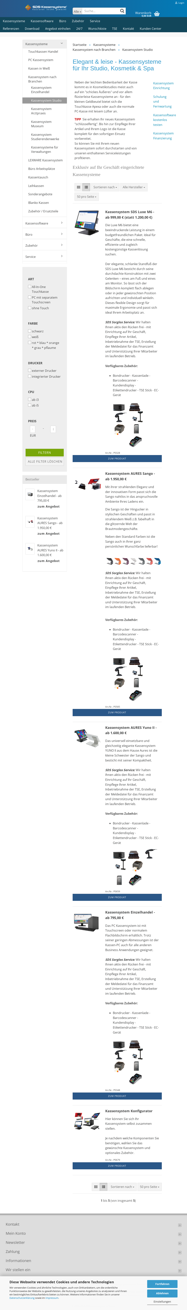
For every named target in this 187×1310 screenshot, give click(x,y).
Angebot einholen (58, 29)
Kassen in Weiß (39, 68)
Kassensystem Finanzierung (157, 135)
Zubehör (78, 21)
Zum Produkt (117, 458)
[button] (78, 187)
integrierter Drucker (44, 376)
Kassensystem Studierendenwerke (45, 137)
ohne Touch (38, 308)
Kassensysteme (14, 21)
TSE (114, 29)
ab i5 (33, 405)
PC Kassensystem (40, 60)
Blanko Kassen (38, 203)
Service (95, 21)
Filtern (44, 453)
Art (31, 279)
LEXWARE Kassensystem (45, 160)
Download (32, 29)
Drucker (35, 363)
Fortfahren (162, 1284)
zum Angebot (49, 506)
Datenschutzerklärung (22, 1298)
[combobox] (105, 187)
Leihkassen (36, 186)
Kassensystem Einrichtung (157, 85)
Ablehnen (162, 1293)
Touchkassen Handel (43, 51)
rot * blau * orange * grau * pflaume (43, 345)
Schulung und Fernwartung (157, 101)
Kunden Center (150, 29)
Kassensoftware (42, 21)
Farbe (33, 323)
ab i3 (33, 400)
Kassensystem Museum (41, 124)
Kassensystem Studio (46, 100)
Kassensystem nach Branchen (42, 79)
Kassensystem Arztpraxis (41, 111)
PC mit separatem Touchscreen (42, 300)
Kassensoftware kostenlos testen (157, 120)
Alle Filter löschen (45, 461)
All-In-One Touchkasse (38, 289)
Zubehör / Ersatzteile (43, 211)
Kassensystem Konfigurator (128, 1111)
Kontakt (128, 29)
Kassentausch (38, 177)
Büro (62, 21)
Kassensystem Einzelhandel (41, 90)
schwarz (36, 331)
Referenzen (11, 29)
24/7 (79, 29)
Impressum (52, 1298)
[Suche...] (77, 11)
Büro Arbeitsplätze (41, 169)
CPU (31, 392)
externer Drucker (42, 371)
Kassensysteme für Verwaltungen (44, 149)
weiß (33, 337)
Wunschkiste (97, 29)
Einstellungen (162, 1301)
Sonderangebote (40, 194)
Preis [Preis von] (32, 421)
